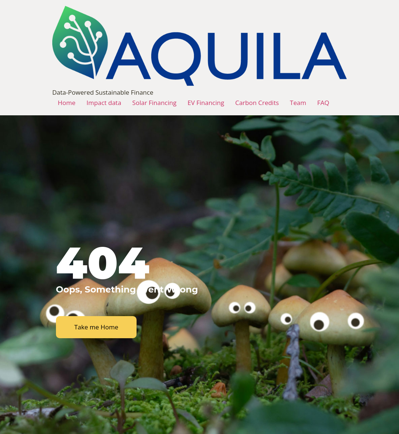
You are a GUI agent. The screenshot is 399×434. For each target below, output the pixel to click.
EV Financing (205, 102)
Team (298, 102)
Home (66, 102)
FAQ (323, 102)
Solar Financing (154, 102)
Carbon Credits (257, 102)
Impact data (103, 102)
